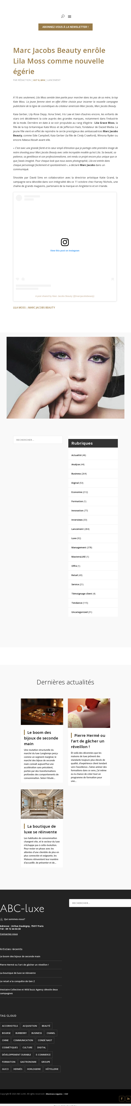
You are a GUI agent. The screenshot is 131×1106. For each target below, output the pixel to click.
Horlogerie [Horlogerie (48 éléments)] (34, 1069)
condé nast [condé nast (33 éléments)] (45, 1040)
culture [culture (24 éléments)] (27, 1047)
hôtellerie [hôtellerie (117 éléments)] (52, 1069)
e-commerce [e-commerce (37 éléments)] (43, 1054)
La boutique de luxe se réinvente (18, 972)
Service (75, 584)
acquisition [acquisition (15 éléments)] (30, 1025)
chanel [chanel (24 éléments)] (51, 1033)
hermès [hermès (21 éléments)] (17, 1069)
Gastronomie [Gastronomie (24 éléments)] (28, 1061)
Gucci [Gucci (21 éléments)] (5, 1069)
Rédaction (24, 80)
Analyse (75, 464)
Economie (76, 492)
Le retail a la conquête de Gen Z (17, 981)
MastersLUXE (78, 556)
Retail (74, 575)
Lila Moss (19, 307)
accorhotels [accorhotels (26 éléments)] (10, 1025)
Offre (74, 565)
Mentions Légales (54, 1094)
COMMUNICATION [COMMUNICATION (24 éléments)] (23, 1040)
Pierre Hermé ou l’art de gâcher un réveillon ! (88, 741)
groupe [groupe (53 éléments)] (45, 1061)
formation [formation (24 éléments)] (8, 1061)
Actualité (76, 455)
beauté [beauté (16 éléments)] (46, 1025)
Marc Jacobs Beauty (41, 307)
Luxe (73, 538)
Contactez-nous (9, 934)
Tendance (76, 602)
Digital (75, 482)
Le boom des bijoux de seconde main (41, 738)
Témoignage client (81, 593)
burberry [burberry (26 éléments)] (21, 1033)
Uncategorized (79, 612)
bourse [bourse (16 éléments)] (6, 1033)
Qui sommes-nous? (14, 919)
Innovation (77, 510)
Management (78, 547)
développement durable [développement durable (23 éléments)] (16, 1054)
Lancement (54, 80)
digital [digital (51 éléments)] (41, 1047)
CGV (66, 1094)
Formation (77, 501)
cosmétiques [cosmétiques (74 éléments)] (10, 1047)
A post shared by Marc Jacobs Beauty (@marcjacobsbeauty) (64, 296)
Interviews (77, 519)
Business (76, 473)
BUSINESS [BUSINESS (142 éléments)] (36, 1033)
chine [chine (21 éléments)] (5, 1040)
